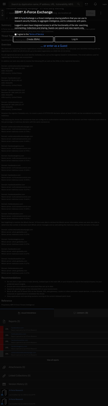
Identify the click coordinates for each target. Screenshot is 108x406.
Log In (75, 39)
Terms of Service (36, 34)
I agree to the (30, 34)
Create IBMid (33, 39)
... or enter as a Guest (54, 46)
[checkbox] (15, 34)
